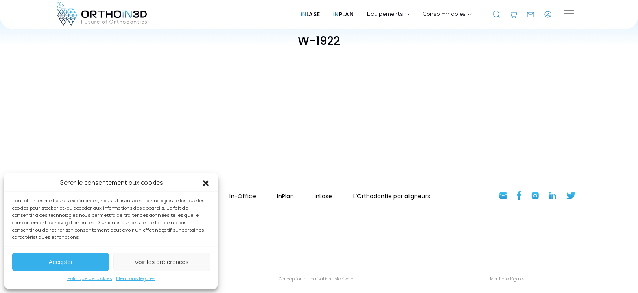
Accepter (60, 261)
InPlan (285, 196)
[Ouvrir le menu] (568, 14)
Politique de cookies (89, 278)
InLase (323, 196)
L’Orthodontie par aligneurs (391, 196)
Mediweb (343, 279)
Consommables (447, 14)
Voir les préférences (162, 261)
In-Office (242, 196)
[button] (206, 183)
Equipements (388, 14)
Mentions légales (135, 278)
